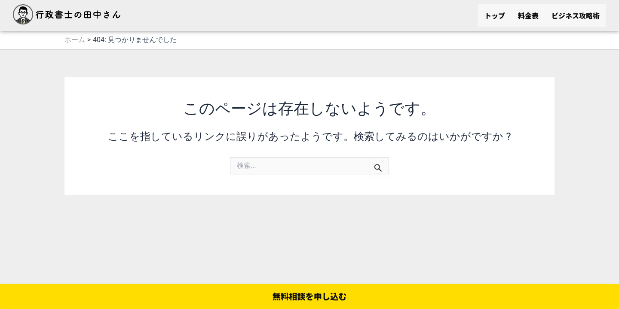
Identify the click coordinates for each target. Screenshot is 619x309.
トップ (494, 15)
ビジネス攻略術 (576, 15)
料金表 (528, 15)
